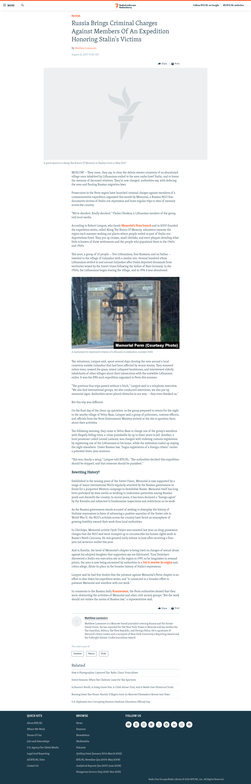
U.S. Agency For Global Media (43, 747)
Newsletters (82, 735)
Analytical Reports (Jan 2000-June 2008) (98, 766)
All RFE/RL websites (233, 5)
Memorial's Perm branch (136, 225)
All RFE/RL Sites (36, 760)
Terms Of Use (34, 735)
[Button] (162, 64)
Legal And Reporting (38, 753)
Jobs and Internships (38, 741)
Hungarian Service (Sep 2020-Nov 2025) (98, 772)
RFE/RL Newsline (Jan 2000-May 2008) (98, 760)
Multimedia (82, 741)
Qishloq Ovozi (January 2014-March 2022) (99, 753)
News (79, 723)
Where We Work (36, 729)
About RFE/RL (35, 723)
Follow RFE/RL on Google (206, 5)
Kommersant (120, 591)
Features (81, 729)
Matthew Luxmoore (86, 48)
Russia (76, 16)
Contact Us (33, 766)
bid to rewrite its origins (157, 562)
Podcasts (81, 747)
